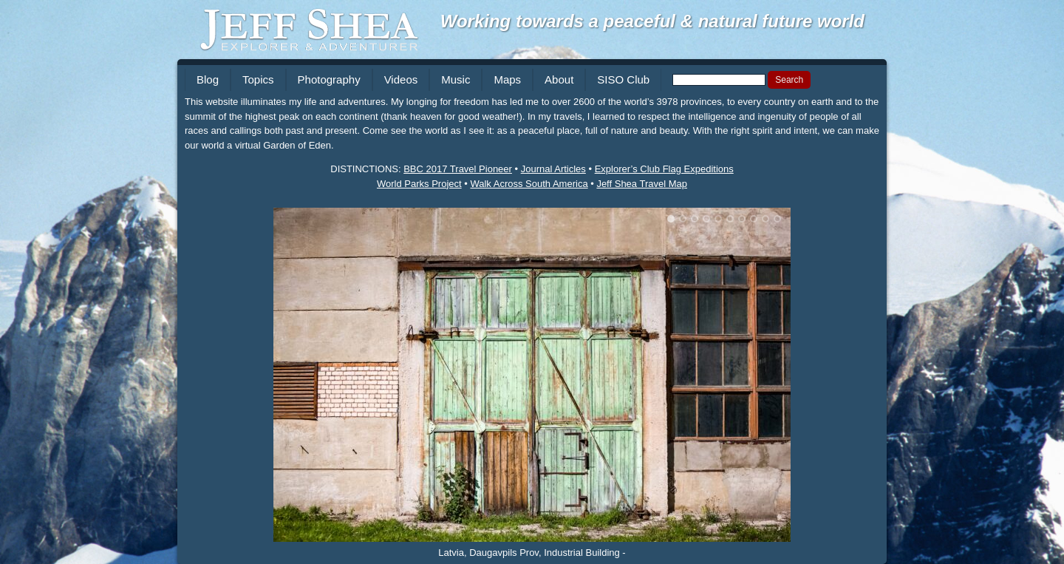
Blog (208, 79)
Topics (258, 79)
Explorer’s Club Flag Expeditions (664, 168)
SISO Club (623, 79)
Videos (401, 79)
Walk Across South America (528, 183)
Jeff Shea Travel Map (641, 183)
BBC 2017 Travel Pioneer (457, 168)
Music (455, 79)
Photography (329, 79)
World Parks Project (419, 183)
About (559, 79)
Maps (507, 79)
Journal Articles (553, 168)
